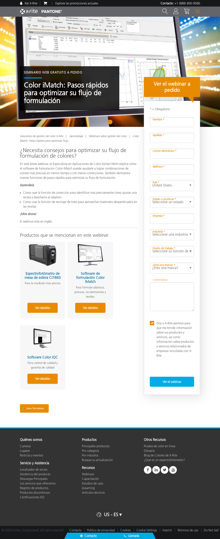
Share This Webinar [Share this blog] (33, 408)
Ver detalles (38, 308)
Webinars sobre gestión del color (108, 136)
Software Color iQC (116, 271)
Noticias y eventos (31, 455)
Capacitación (90, 479)
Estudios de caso (92, 483)
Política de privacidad (101, 530)
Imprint (167, 530)
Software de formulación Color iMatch (77, 273)
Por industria (90, 455)
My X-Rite (30, 3)
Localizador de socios (33, 469)
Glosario (149, 451)
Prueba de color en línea (159, 446)
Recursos (88, 468)
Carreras (25, 446)
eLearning (88, 488)
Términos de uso (187, 530)
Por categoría (90, 451)
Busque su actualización (97, 460)
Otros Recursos (155, 440)
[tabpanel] (110, 72)
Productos (89, 440)
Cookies (125, 530)
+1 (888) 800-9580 (187, 3)
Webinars (88, 474)
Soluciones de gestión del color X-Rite (41, 136)
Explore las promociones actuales (76, 3)
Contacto (75, 530)
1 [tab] (111, 123)
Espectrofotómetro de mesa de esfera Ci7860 (38, 273)
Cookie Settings (146, 530)
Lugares (25, 451)
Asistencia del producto (35, 474)
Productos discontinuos (35, 492)
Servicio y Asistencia (34, 463)
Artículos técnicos (93, 492)
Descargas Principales (34, 479)
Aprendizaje (76, 136)
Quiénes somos (31, 440)
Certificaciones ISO (32, 497)
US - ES (111, 514)
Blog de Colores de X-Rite (160, 455)
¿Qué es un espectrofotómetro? (164, 460)
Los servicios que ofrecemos (38, 483)
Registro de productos (34, 488)
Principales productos (96, 446)
